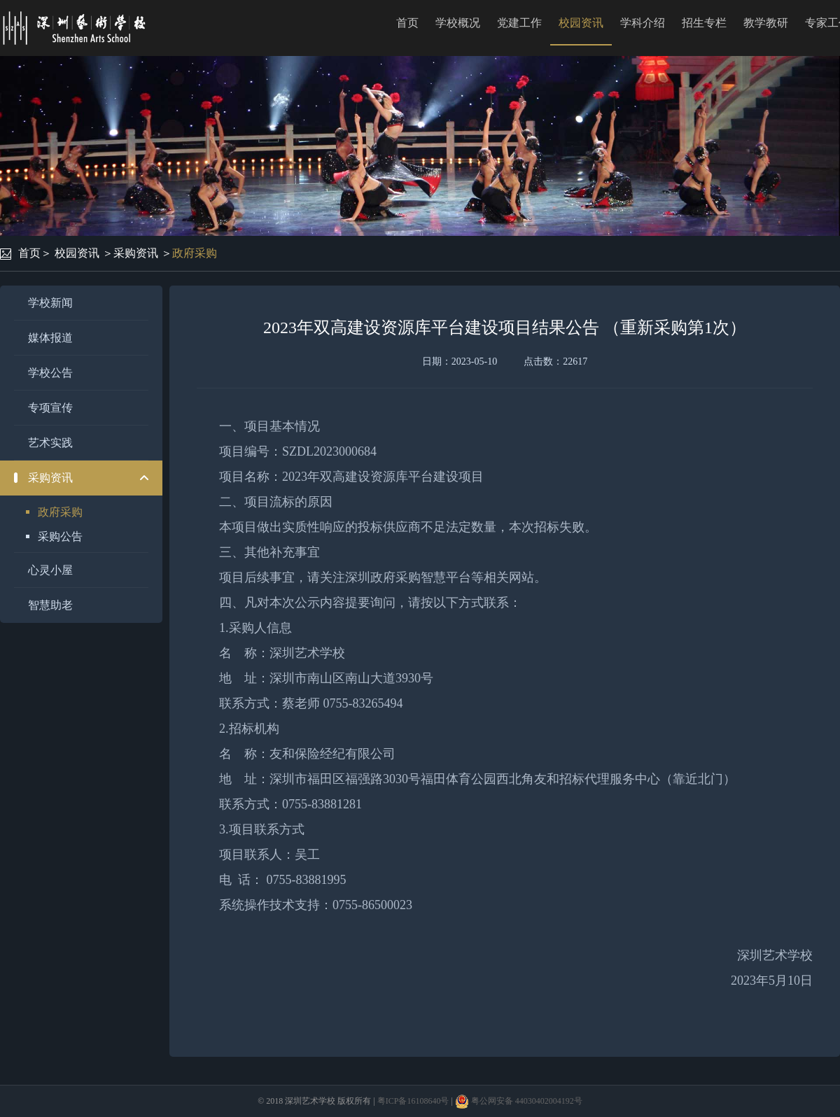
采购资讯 (135, 253)
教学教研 (765, 23)
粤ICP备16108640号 (413, 1101)
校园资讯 (581, 23)
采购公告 (60, 536)
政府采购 (194, 253)
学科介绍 (642, 23)
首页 (407, 23)
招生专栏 (704, 23)
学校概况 (457, 23)
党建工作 (519, 23)
